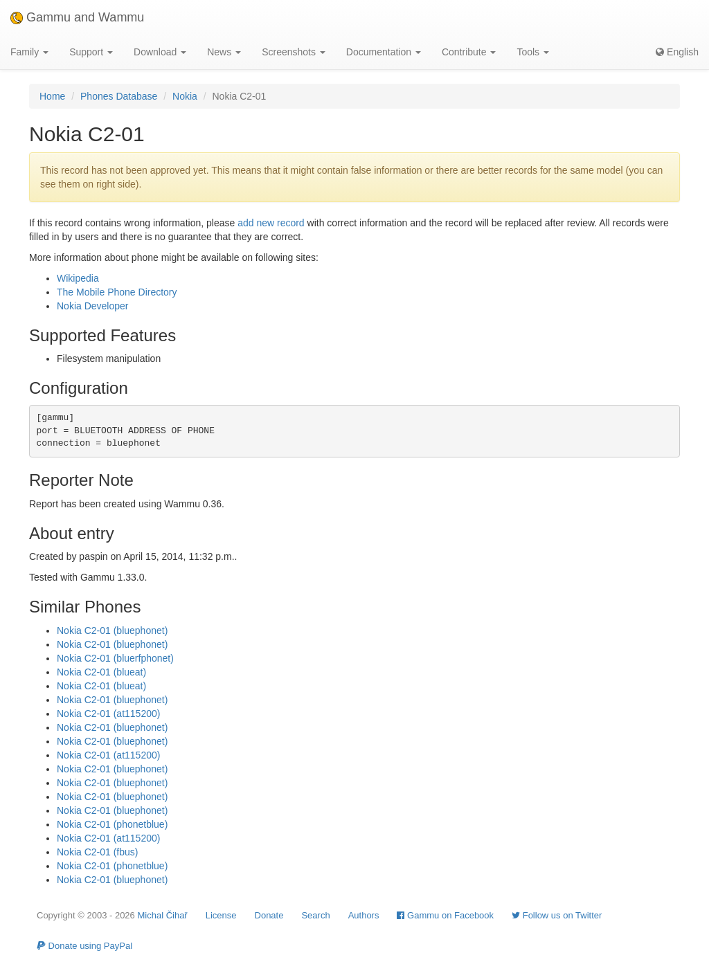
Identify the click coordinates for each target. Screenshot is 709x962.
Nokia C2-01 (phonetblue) (112, 824)
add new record (271, 222)
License (221, 915)
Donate (269, 915)
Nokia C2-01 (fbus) (97, 851)
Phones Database (118, 96)
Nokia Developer (93, 305)
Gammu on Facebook (445, 915)
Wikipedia (78, 278)
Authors (363, 915)
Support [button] (91, 51)
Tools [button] (533, 51)
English (677, 51)
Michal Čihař (162, 915)
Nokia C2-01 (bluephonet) (112, 630)
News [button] (224, 51)
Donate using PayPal (84, 946)
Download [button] (160, 51)
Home (52, 96)
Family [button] (29, 51)
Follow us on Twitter (557, 915)
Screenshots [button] (293, 51)
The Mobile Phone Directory (117, 292)
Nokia (184, 96)
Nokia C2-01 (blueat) (101, 672)
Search (315, 915)
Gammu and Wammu (77, 17)
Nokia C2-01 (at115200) (108, 713)
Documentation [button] (383, 51)
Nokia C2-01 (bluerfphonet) (115, 658)
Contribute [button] (469, 51)
